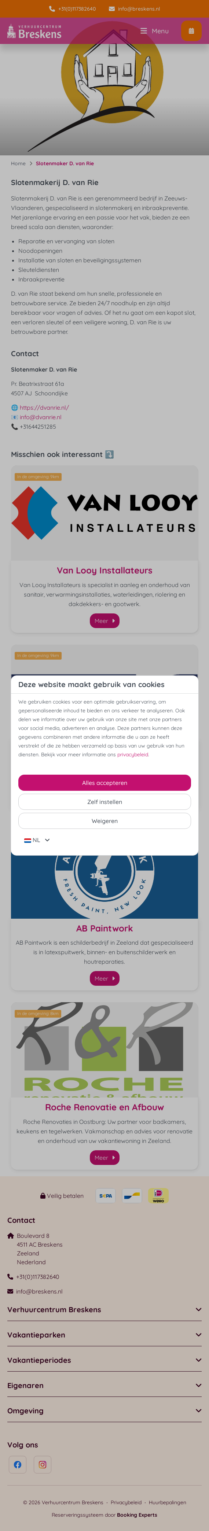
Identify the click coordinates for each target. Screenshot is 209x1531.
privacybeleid (132, 754)
